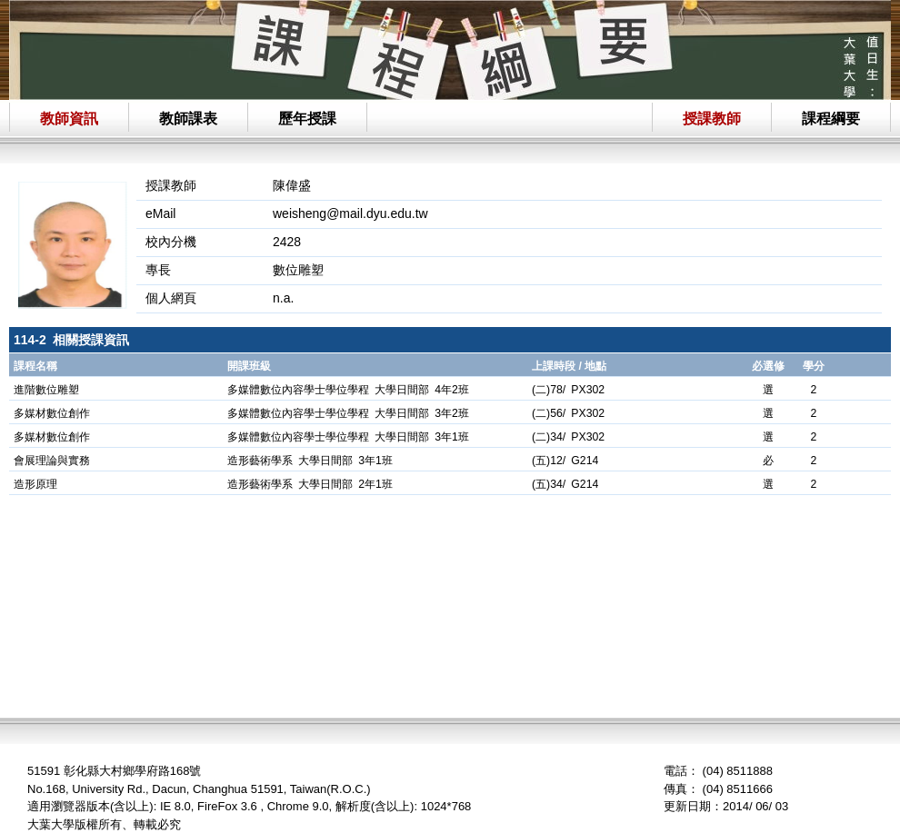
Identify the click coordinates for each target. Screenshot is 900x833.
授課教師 (712, 118)
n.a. (283, 298)
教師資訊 (69, 118)
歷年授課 (307, 118)
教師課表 (188, 118)
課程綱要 (831, 118)
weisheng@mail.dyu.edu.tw (350, 213)
